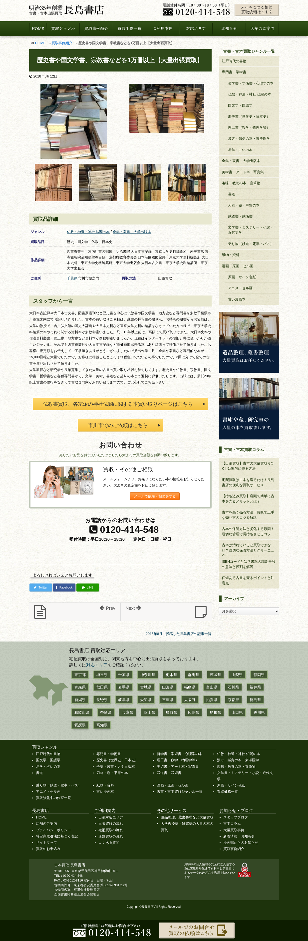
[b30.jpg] (142, 182)
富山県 (211, 687)
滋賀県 (211, 700)
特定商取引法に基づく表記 (57, 836)
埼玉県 (102, 674)
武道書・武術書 (240, 216)
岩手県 (123, 687)
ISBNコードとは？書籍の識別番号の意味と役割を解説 (249, 564)
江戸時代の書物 (234, 61)
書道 (231, 194)
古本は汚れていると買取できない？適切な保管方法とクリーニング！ (248, 549)
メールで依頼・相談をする (155, 496)
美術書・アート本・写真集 (243, 172)
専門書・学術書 (234, 72)
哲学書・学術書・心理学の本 (251, 83)
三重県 (167, 700)
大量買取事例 (233, 830)
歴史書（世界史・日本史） (249, 116)
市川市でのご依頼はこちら (118, 425)
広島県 (193, 712)
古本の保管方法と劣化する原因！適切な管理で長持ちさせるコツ (248, 531)
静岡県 (259, 674)
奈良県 (105, 712)
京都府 (233, 700)
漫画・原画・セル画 (237, 266)
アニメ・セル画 (240, 288)
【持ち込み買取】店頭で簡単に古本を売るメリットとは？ (248, 498)
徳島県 (255, 700)
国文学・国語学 (240, 105)
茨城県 (215, 674)
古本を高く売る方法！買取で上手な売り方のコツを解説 (248, 515)
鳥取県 (171, 712)
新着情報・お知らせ (239, 836)
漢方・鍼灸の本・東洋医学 (249, 138)
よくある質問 (108, 842)
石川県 (233, 687)
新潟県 (80, 700)
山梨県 (237, 674)
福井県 (255, 687)
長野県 (102, 700)
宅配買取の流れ (110, 830)
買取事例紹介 (61, 43)
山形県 (167, 687)
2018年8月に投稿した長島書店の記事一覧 (179, 634)
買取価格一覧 (227, 792)
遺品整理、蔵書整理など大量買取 (187, 817)
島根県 (215, 712)
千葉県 (72, 278)
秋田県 (102, 687)
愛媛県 (80, 725)
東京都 (80, 674)
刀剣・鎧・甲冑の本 (244, 205)
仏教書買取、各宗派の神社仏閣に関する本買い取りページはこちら (118, 404)
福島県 (189, 687)
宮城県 (145, 687)
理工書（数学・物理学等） (249, 128)
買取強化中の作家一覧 (53, 798)
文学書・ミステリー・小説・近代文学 (251, 229)
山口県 (237, 712)
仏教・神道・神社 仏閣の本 (88, 232)
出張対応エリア (110, 817)
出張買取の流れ (110, 824)
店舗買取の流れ (110, 836)
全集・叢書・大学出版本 (132, 232)
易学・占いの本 (240, 150)
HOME (40, 43)
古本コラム (232, 824)
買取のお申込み (48, 849)
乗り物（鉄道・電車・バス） (251, 244)
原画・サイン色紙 (242, 277)
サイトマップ (46, 842)
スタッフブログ (235, 817)
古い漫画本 (237, 299)
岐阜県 (123, 700)
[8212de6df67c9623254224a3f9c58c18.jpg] (53, 182)
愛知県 (145, 700)
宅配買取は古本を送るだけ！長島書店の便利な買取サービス (248, 482)
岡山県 (149, 712)
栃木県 (171, 674)
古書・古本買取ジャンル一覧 (179, 792)
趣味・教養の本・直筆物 (241, 183)
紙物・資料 (230, 255)
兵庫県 (127, 712)
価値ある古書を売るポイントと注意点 (248, 580)
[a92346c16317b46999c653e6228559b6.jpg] (166, 108)
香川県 (259, 712)
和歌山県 (81, 712)
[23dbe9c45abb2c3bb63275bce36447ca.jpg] (98, 182)
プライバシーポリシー (53, 830)
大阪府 (189, 700)
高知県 (102, 725)
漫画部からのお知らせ (240, 842)
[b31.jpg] (187, 182)
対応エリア (96, 664)
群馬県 (193, 674)
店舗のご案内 (46, 824)
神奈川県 (147, 674)
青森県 (80, 687)
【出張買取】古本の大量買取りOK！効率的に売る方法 (248, 465)
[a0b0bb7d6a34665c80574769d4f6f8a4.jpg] (73, 121)
